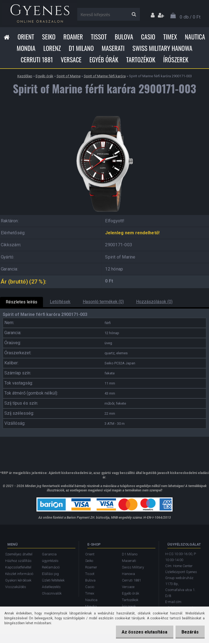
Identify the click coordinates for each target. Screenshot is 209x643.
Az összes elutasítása (142, 632)
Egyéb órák (103, 59)
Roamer (73, 36)
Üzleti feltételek (53, 580)
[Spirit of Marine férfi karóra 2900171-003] (104, 113)
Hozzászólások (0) (154, 301)
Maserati (113, 48)
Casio (148, 36)
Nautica (195, 36)
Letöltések (60, 301)
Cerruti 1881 (37, 59)
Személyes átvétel (18, 554)
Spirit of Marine (69, 76)
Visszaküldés (15, 587)
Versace (71, 59)
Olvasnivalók (52, 593)
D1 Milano (81, 48)
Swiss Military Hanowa (162, 48)
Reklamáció (51, 567)
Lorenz (52, 48)
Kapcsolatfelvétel (18, 567)
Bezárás (189, 632)
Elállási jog (50, 574)
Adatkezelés (51, 587)
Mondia (26, 48)
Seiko (49, 36)
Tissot (99, 36)
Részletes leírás (21, 301)
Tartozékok (140, 59)
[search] (134, 14)
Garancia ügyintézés (50, 557)
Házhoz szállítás (18, 561)
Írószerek (175, 59)
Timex (170, 36)
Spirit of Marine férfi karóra (105, 76)
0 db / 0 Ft (190, 17)
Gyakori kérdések (18, 580)
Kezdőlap (24, 76)
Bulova (124, 36)
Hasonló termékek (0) (103, 301)
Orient (25, 36)
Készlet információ (19, 574)
